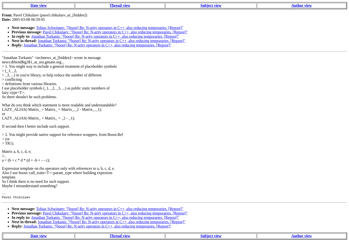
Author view (301, 5)
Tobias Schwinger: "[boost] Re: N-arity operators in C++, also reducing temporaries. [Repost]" (109, 28)
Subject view (211, 5)
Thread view (120, 5)
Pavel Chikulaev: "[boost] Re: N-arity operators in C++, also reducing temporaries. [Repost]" (115, 32)
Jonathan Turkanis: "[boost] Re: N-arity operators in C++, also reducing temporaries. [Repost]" (105, 36)
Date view (39, 5)
